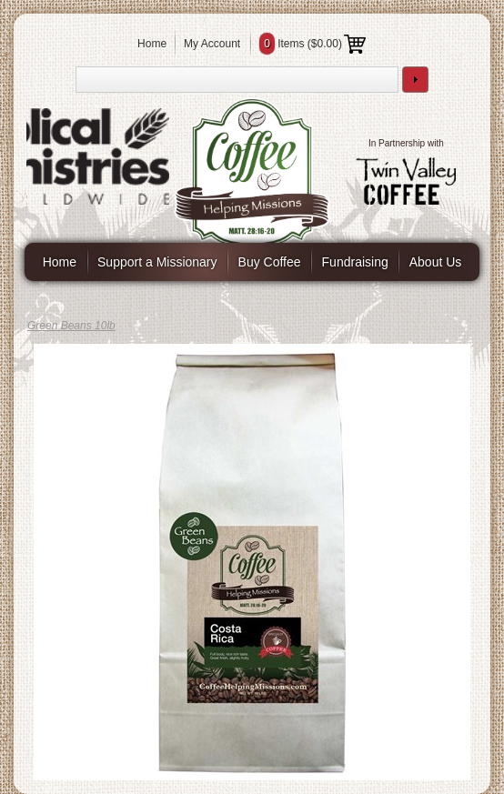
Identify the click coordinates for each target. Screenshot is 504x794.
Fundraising (355, 262)
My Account (212, 43)
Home (151, 43)
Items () (312, 44)
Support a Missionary (157, 262)
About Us (435, 262)
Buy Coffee (269, 262)
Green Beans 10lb (71, 325)
